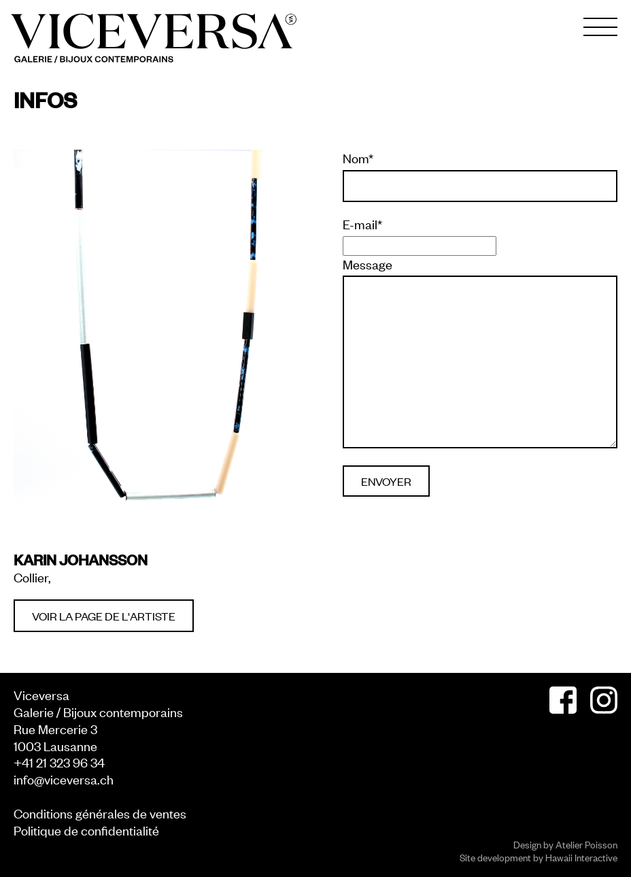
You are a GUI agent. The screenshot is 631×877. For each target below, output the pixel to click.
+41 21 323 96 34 (59, 761)
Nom (358, 158)
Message (367, 264)
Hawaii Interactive (581, 857)
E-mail (362, 224)
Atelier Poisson (586, 844)
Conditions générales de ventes (100, 812)
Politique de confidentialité (86, 829)
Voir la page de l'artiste (103, 615)
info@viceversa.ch (64, 778)
